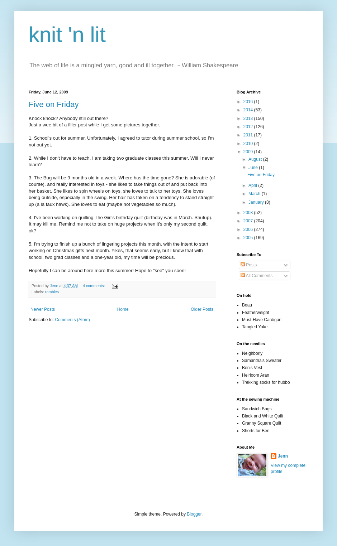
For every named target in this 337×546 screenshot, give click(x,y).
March (255, 193)
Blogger (194, 514)
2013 (248, 118)
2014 (248, 109)
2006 (248, 229)
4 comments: (94, 286)
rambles (52, 292)
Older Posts (202, 309)
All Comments (256, 275)
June (253, 167)
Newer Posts (42, 309)
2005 (248, 237)
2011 (248, 134)
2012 (248, 126)
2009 (248, 151)
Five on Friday (54, 104)
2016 (248, 101)
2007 (248, 220)
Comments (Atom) (72, 319)
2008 (248, 212)
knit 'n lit (67, 35)
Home (123, 309)
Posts (249, 264)
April (253, 185)
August (255, 159)
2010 (248, 143)
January (256, 202)
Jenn (283, 456)
